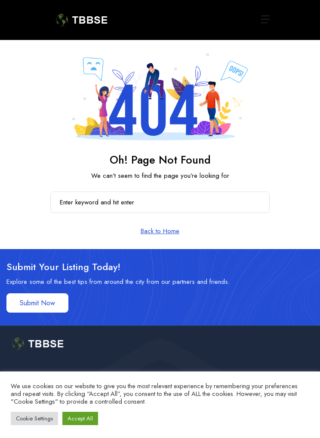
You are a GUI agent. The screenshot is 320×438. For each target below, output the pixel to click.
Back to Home (160, 231)
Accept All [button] (80, 418)
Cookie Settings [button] (34, 418)
